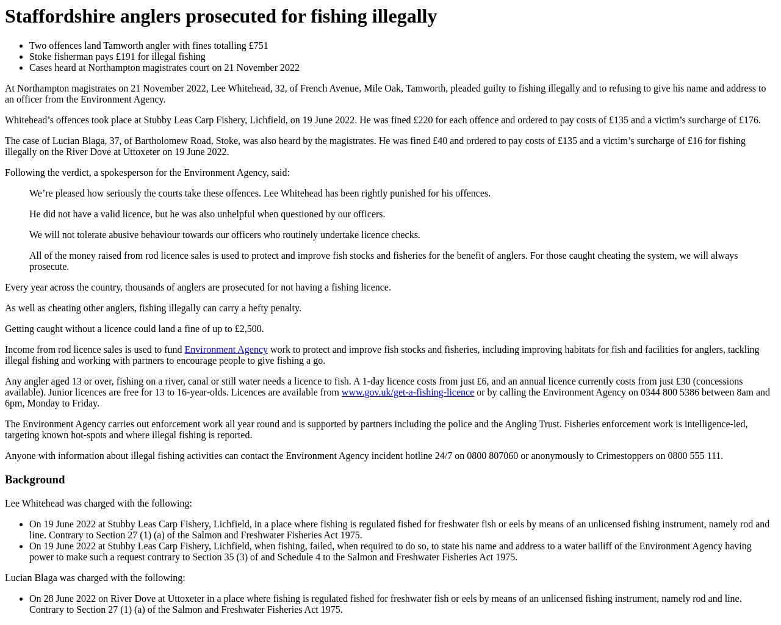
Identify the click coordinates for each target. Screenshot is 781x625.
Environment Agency (226, 349)
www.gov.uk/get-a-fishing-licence (408, 392)
